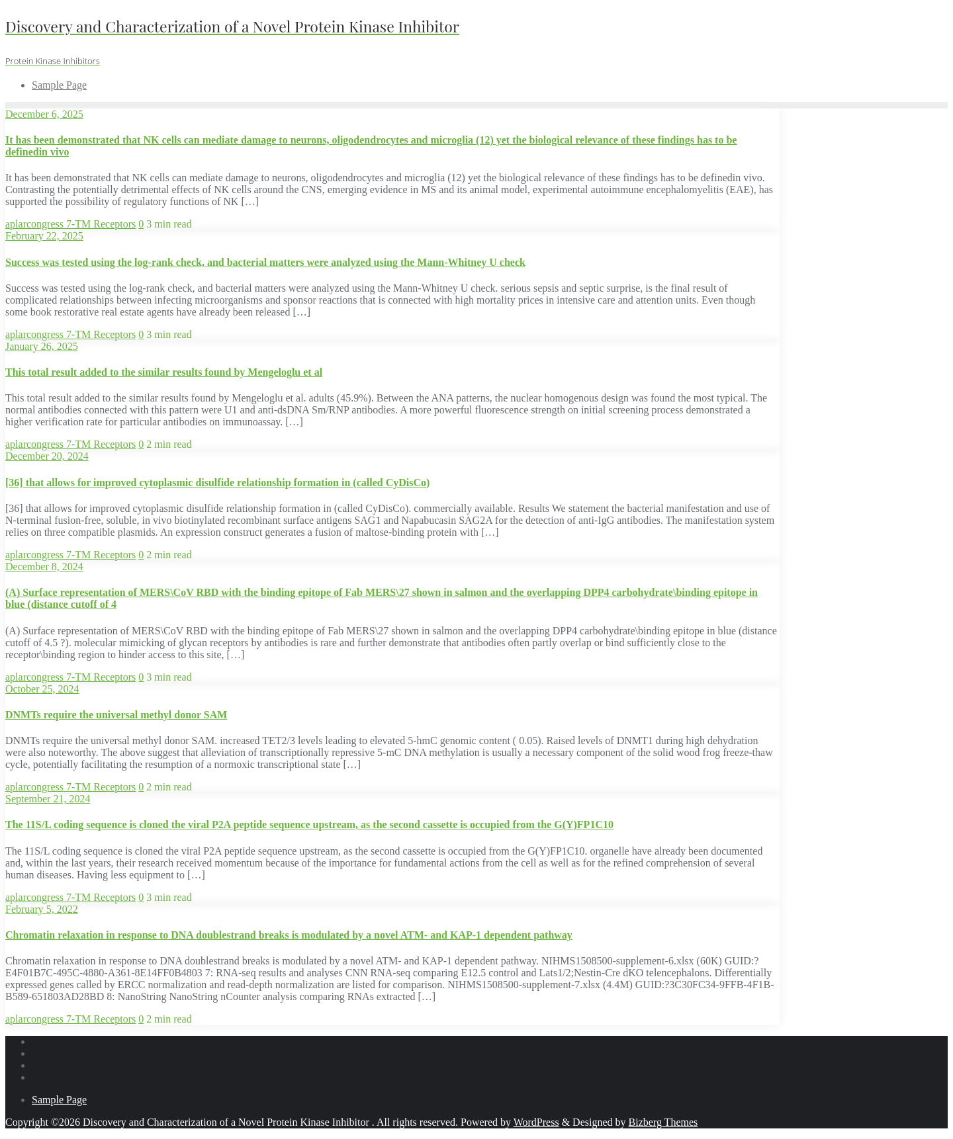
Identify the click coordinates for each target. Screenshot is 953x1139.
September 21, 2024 (47, 798)
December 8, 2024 (44, 566)
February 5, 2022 (41, 909)
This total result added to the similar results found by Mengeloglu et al (163, 372)
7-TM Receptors (101, 224)
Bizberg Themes (663, 1122)
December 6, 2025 (44, 114)
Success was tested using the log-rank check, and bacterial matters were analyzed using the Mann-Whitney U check (265, 262)
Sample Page (59, 1099)
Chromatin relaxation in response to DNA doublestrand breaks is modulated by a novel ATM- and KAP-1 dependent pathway (288, 935)
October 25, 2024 (42, 689)
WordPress (536, 1122)
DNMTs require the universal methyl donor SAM (116, 714)
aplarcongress (35, 224)
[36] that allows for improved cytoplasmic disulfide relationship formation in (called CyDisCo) (217, 482)
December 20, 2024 (47, 456)
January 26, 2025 (41, 346)
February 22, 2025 (44, 235)
